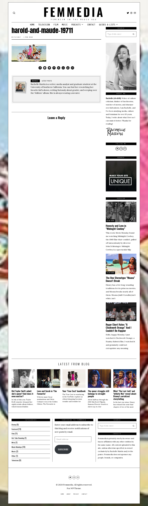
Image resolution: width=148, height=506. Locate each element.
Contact (91, 24)
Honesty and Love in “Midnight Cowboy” (116, 227)
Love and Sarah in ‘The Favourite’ (47, 392)
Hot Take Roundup (18, 438)
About (69, 494)
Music (65, 24)
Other (14, 455)
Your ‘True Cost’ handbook (73, 391)
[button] (133, 34)
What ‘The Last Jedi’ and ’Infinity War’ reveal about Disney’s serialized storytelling (124, 394)
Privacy (76, 494)
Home (32, 24)
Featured (15, 429)
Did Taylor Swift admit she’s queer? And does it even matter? (22, 393)
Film (56, 24)
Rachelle (35, 81)
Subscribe (63, 449)
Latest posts (47, 81)
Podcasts (76, 24)
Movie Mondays (17, 446)
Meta (13, 442)
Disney (14, 424)
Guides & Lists (107, 24)
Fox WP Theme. (74, 488)
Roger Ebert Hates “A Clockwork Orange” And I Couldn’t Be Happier (118, 327)
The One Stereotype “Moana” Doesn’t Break (120, 279)
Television (44, 24)
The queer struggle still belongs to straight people (98, 393)
